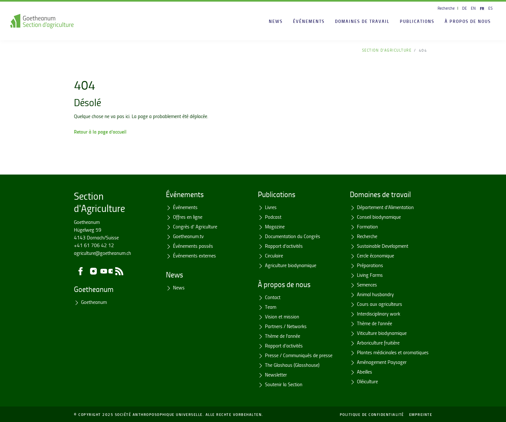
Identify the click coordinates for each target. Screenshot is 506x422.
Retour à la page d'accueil (100, 131)
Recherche (446, 8)
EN (473, 8)
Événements (309, 21)
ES (490, 8)
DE (464, 8)
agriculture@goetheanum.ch (102, 253)
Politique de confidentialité (372, 414)
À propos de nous (468, 21)
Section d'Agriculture (387, 50)
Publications (417, 21)
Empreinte (420, 414)
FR (482, 8)
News (276, 21)
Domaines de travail (362, 21)
